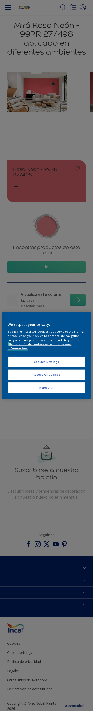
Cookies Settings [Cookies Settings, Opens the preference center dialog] (46, 362)
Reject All (46, 387)
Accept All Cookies (46, 374)
